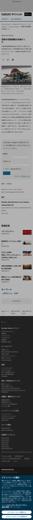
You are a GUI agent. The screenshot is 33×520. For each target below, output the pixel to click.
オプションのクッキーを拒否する (16, 516)
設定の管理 (5, 507)
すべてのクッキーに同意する (16, 512)
